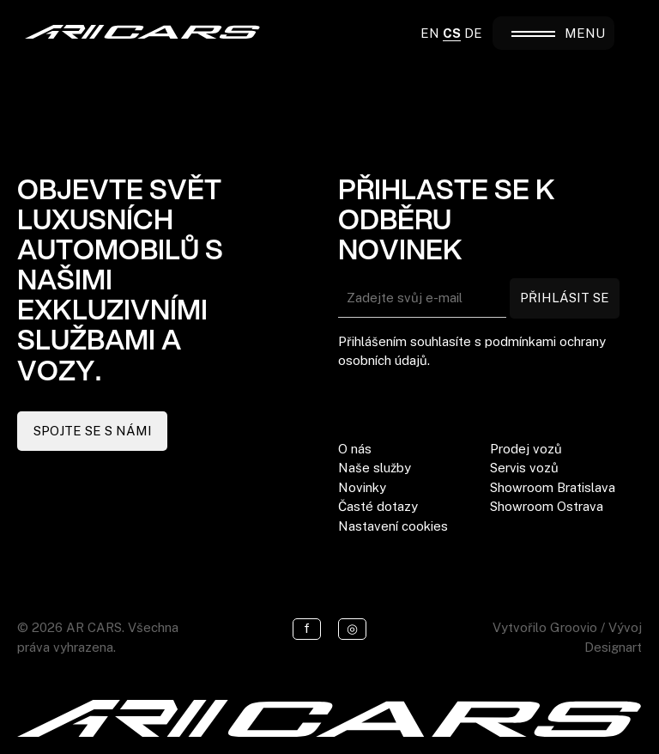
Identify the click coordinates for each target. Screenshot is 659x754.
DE (473, 33)
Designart (613, 647)
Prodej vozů (526, 448)
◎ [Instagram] (352, 628)
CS (452, 33)
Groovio (573, 627)
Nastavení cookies (393, 526)
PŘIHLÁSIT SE (564, 297)
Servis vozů (524, 467)
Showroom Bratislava (552, 487)
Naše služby (374, 467)
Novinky (362, 487)
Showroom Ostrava (546, 506)
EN (429, 33)
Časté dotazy (378, 506)
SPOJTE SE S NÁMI (92, 430)
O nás (355, 448)
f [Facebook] (307, 628)
